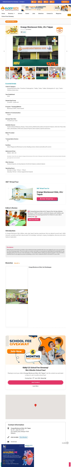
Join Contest (35, 382)
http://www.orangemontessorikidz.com (21, 446)
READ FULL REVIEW (34, 219)
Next (67, 51)
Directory (11, 13)
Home (3, 13)
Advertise (40, 13)
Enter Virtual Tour (47, 199)
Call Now (32, 465)
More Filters (10, 21)
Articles (20, 13)
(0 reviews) (25, 29)
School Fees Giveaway (8, 16)
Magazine (58, 13)
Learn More (35, 386)
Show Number (23, 437)
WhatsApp (11, 465)
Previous (4, 51)
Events (27, 13)
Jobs (33, 13)
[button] (35, 405)
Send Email (14, 442)
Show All (16, 263)
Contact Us (50, 13)
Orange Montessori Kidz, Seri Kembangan (40, 267)
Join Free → (65, 1)
